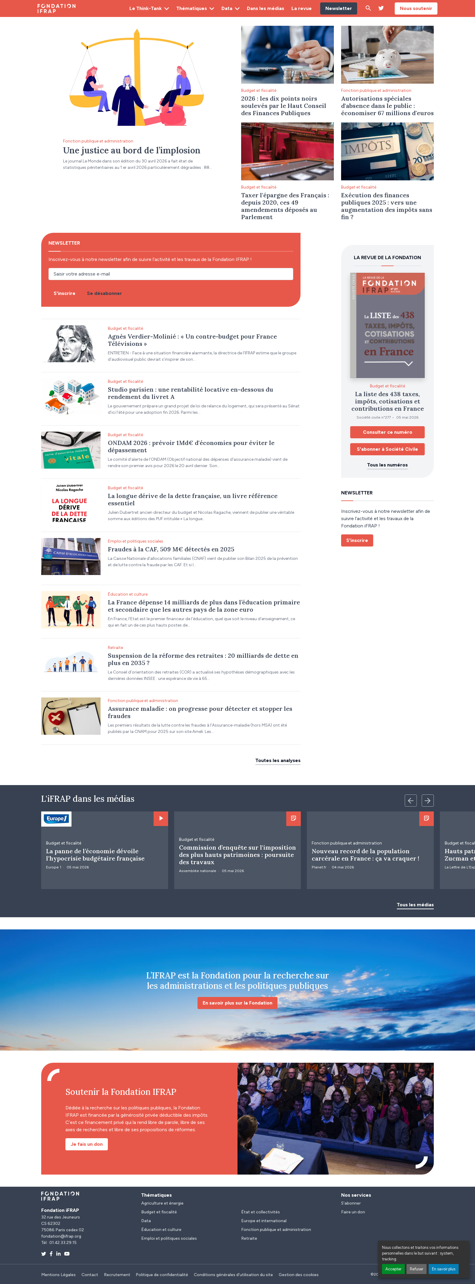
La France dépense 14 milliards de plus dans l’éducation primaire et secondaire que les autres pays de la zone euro (204, 605)
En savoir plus (443, 1269)
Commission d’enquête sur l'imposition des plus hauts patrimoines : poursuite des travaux (237, 855)
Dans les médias (265, 8)
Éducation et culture (128, 594)
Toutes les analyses (278, 760)
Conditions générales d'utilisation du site (233, 1274)
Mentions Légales (58, 1274)
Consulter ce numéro (387, 432)
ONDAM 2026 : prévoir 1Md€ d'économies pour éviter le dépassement (191, 446)
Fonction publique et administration (98, 141)
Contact (89, 1274)
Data (226, 8)
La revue (301, 8)
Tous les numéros (387, 465)
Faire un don (353, 1212)
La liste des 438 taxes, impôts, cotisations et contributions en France (387, 401)
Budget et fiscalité (258, 90)
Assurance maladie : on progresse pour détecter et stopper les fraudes (200, 712)
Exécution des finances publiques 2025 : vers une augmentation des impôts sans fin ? (386, 206)
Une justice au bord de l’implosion (132, 150)
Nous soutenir (416, 8)
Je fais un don (87, 1144)
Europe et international (264, 1220)
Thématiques (191, 8)
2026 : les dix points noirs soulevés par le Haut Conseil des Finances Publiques (283, 106)
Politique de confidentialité (162, 1274)
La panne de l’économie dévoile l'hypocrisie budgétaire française (95, 854)
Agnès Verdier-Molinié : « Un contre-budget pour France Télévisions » (192, 340)
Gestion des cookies (299, 1274)
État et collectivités (260, 1212)
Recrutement (117, 1274)
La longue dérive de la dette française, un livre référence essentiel (192, 499)
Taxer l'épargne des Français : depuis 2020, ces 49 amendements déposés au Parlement (285, 206)
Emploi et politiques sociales (135, 541)
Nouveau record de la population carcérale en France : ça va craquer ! (365, 854)
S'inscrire (357, 540)
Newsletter (338, 8)
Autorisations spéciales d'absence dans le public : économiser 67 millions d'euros (387, 106)
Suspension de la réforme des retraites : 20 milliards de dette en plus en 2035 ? (203, 659)
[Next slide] (428, 800)
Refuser (416, 1269)
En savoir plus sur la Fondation (237, 1003)
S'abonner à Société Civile (387, 449)
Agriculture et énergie (162, 1203)
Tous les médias (415, 905)
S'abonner (351, 1203)
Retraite (115, 647)
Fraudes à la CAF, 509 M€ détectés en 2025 (171, 549)
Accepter (393, 1269)
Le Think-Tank (145, 8)
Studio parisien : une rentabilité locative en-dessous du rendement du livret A (190, 393)
